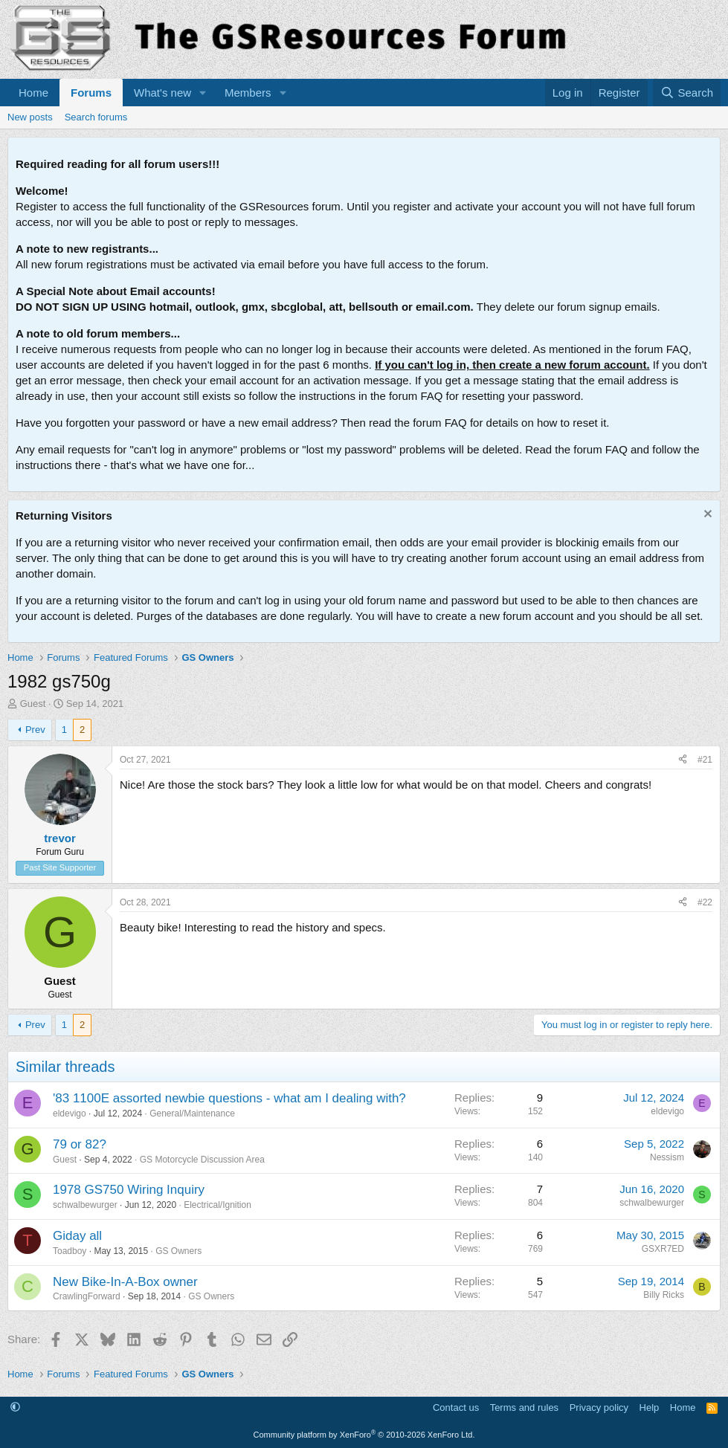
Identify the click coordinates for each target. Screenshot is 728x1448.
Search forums (96, 117)
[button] (203, 92)
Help (650, 1407)
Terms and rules (524, 1407)
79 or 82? (79, 1144)
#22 (705, 902)
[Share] (682, 760)
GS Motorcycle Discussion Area (202, 1159)
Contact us (456, 1407)
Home (33, 92)
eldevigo (69, 1113)
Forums (91, 92)
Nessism (667, 1157)
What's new (162, 92)
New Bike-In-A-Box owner (125, 1282)
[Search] (687, 92)
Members (248, 92)
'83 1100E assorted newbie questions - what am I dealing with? (229, 1098)
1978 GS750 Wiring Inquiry (128, 1190)
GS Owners (178, 1251)
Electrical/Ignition (217, 1205)
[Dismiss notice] (706, 515)
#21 (705, 759)
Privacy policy (599, 1407)
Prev (35, 729)
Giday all (77, 1236)
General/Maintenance (192, 1113)
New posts (30, 117)
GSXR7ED (663, 1249)
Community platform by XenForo (364, 1434)
